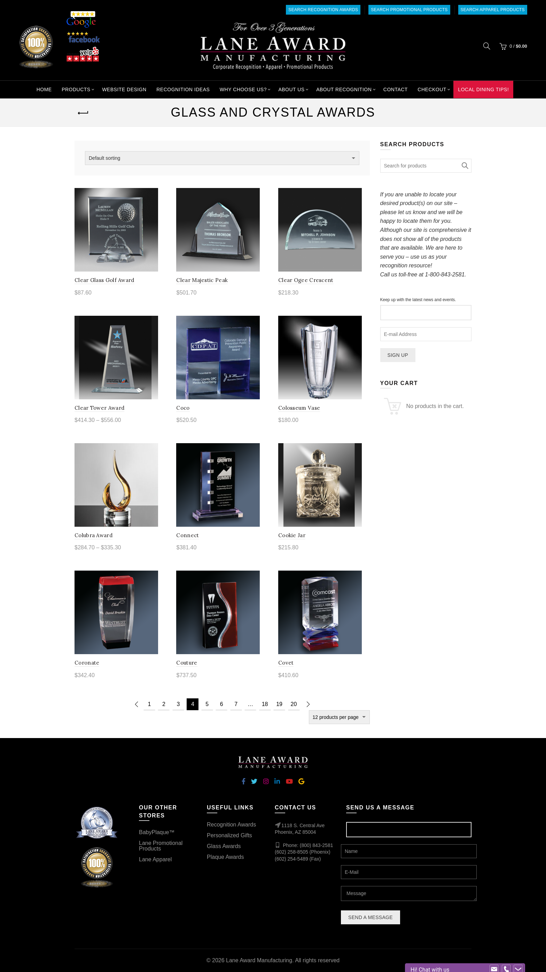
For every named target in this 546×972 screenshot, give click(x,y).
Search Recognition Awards (323, 9)
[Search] (486, 46)
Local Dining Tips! (483, 89)
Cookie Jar (291, 535)
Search (464, 166)
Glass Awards (224, 846)
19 (279, 704)
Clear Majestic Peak (202, 280)
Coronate (87, 662)
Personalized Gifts (229, 835)
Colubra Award (93, 535)
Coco (182, 408)
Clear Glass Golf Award (104, 280)
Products (76, 89)
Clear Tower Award (99, 408)
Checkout (432, 89)
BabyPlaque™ (156, 832)
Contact (395, 89)
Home (44, 89)
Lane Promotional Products (160, 846)
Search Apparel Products (493, 9)
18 (265, 704)
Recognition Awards (231, 825)
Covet (286, 662)
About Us (291, 89)
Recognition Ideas (183, 89)
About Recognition (344, 89)
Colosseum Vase (299, 408)
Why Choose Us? (243, 89)
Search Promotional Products (409, 9)
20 (294, 704)
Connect (187, 535)
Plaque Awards (225, 857)
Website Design (124, 89)
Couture (186, 662)
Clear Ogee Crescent (306, 280)
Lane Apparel (155, 859)
